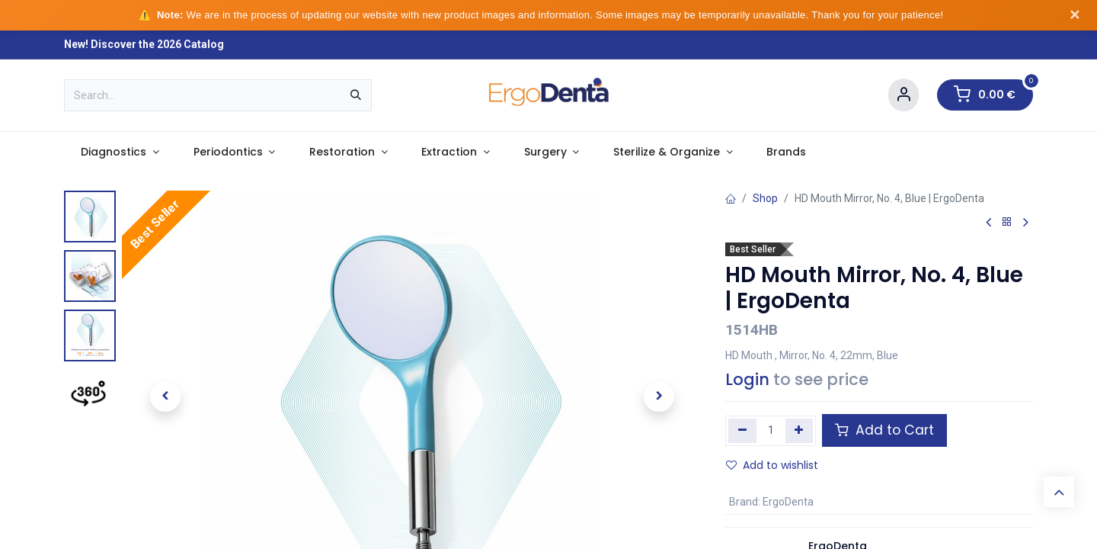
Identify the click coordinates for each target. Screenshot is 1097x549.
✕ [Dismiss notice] (1074, 15)
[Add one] (799, 431)
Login (747, 379)
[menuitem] (120, 152)
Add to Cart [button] (884, 430)
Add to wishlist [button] (772, 465)
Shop (765, 198)
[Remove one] (742, 431)
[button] (165, 396)
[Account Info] (903, 95)
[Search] (356, 95)
